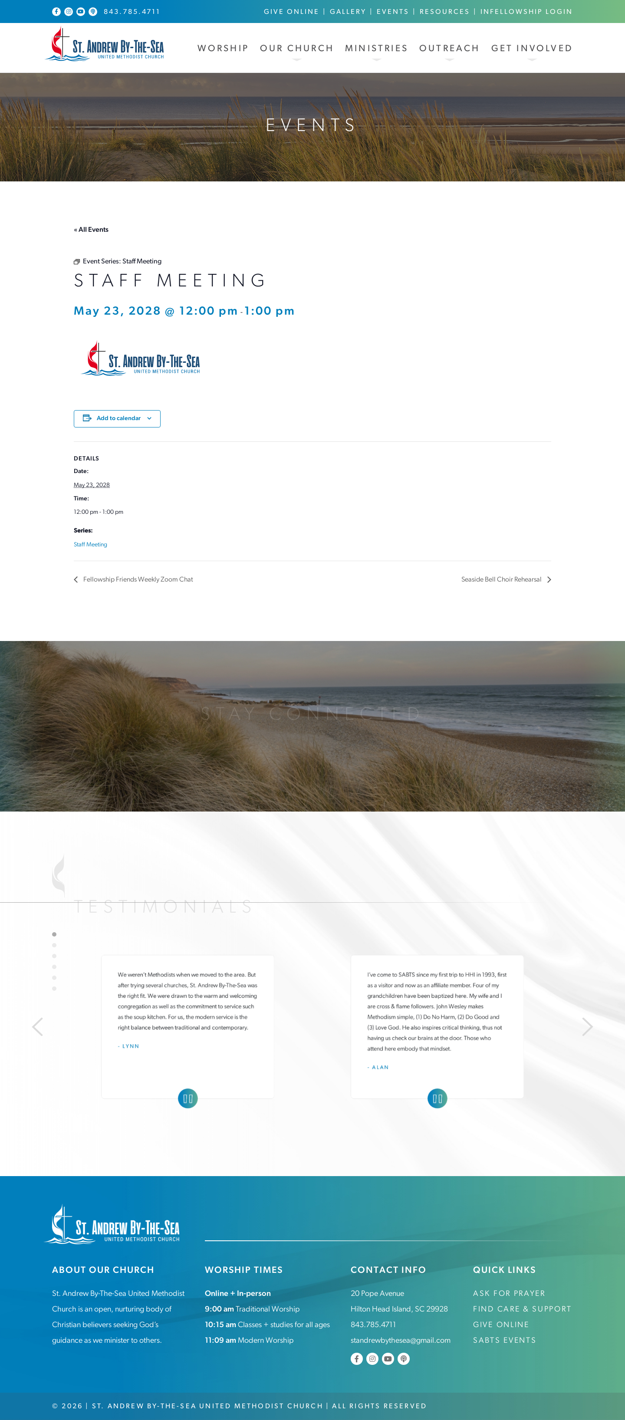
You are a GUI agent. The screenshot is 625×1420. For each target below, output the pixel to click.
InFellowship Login (526, 12)
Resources (445, 12)
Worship (223, 48)
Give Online (291, 12)
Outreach (449, 48)
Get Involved (532, 48)
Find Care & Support (522, 1309)
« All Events (91, 230)
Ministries (376, 48)
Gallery (348, 12)
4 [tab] (54, 966)
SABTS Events (504, 1341)
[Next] (588, 1026)
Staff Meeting (90, 544)
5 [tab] (54, 977)
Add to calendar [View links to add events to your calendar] (119, 418)
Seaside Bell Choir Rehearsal (502, 579)
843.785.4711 (132, 12)
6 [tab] (54, 988)
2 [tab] (54, 945)
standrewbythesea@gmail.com (401, 1340)
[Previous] (36, 1026)
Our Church (297, 48)
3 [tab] (54, 955)
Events (393, 12)
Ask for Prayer (509, 1294)
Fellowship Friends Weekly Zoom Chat (138, 579)
